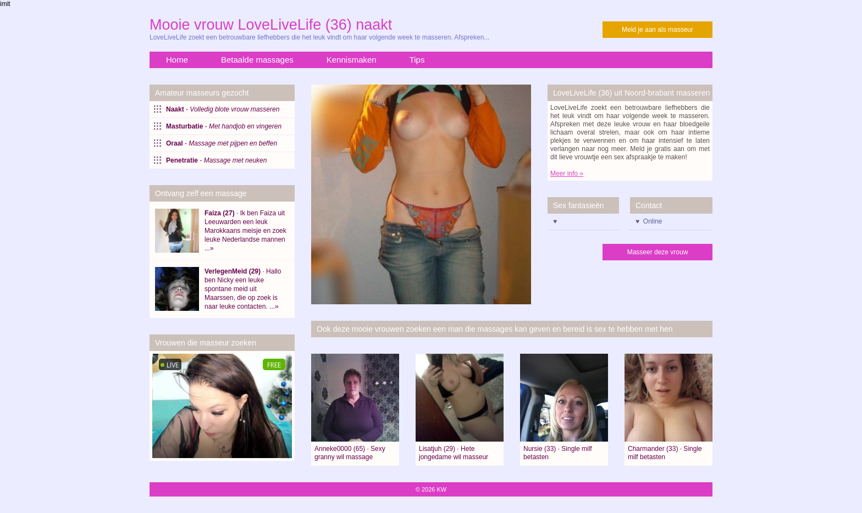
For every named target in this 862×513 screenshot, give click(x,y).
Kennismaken (352, 59)
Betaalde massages (257, 59)
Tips (417, 59)
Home (177, 59)
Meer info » (566, 173)
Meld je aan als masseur (657, 30)
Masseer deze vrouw (657, 252)
